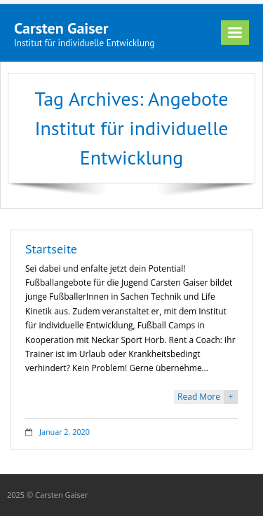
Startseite (51, 249)
